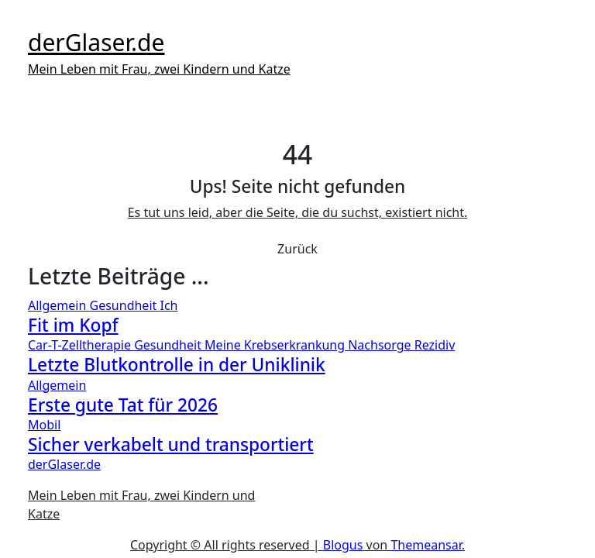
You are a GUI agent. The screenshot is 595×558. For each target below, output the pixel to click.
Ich (168, 305)
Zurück (297, 248)
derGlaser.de (96, 42)
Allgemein (59, 305)
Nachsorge (381, 344)
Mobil (44, 424)
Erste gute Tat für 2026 (123, 405)
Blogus (343, 544)
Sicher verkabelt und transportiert (171, 444)
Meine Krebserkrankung (276, 344)
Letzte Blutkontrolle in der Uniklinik (176, 365)
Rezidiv (435, 344)
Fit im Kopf (73, 325)
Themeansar (425, 544)
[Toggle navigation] (38, 20)
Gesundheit (125, 305)
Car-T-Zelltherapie (81, 344)
